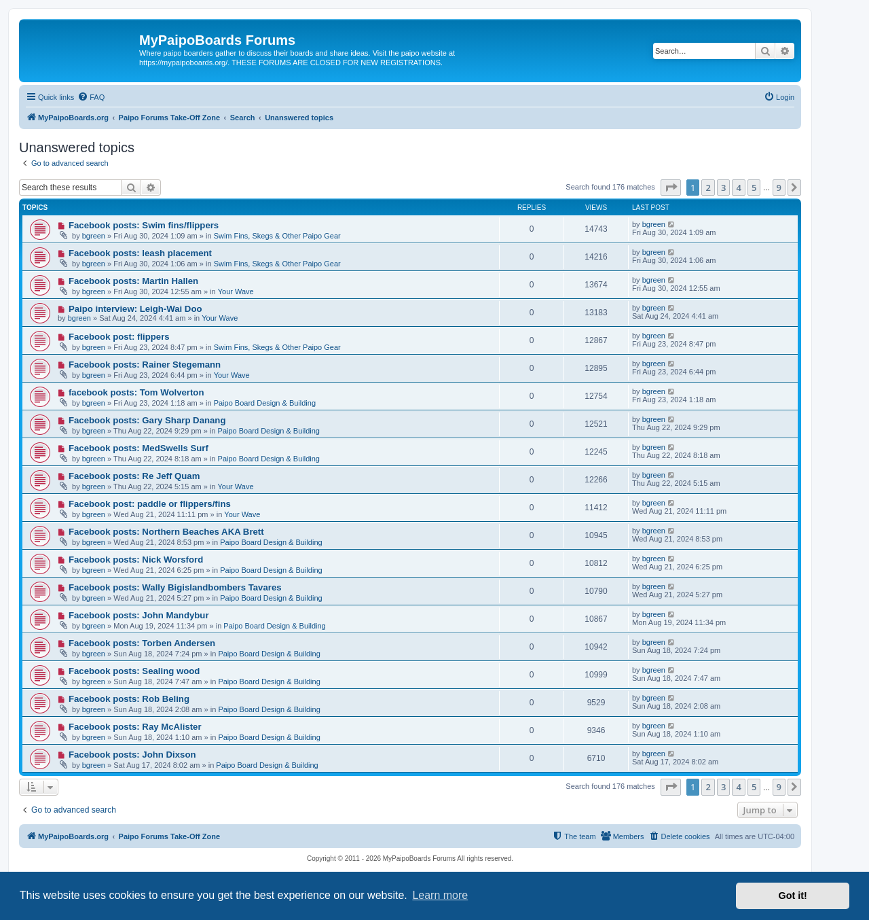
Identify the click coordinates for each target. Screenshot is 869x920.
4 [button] (738, 187)
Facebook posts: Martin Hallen (133, 281)
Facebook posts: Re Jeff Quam (134, 476)
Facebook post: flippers (119, 337)
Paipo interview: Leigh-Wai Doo (135, 309)
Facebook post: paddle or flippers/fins (150, 504)
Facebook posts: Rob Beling (129, 699)
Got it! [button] (793, 895)
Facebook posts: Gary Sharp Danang (147, 420)
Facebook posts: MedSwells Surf (138, 448)
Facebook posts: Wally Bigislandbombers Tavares (175, 587)
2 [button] (707, 187)
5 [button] (754, 187)
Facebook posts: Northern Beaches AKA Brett (166, 532)
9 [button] (779, 187)
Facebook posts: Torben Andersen (142, 643)
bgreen (93, 236)
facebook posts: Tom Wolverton (136, 392)
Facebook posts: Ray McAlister (135, 727)
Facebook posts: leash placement (140, 253)
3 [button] (723, 187)
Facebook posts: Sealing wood (134, 671)
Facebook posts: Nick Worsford (136, 559)
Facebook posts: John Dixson (132, 754)
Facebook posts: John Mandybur (139, 615)
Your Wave (236, 291)
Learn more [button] (440, 895)
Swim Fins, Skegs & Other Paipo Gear (277, 236)
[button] (671, 187)
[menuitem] (91, 97)
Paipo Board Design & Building (265, 403)
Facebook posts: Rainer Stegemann (145, 364)
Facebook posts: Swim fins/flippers (144, 225)
